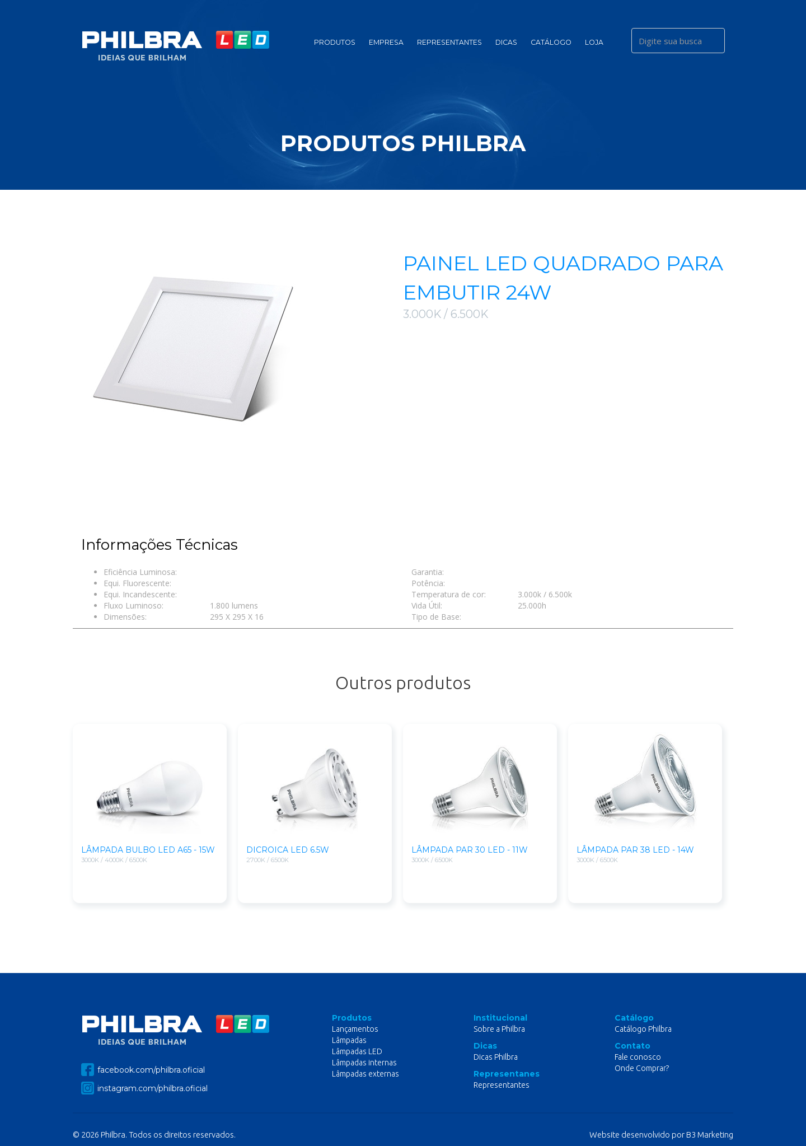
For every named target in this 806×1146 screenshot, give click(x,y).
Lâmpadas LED (357, 1051)
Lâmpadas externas (365, 1073)
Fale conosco (638, 1057)
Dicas (506, 42)
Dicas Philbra (496, 1057)
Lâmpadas (349, 1040)
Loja (594, 42)
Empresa (386, 42)
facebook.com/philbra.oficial (143, 1069)
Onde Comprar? (642, 1068)
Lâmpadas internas (364, 1062)
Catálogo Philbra (643, 1029)
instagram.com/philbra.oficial (144, 1088)
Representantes (449, 42)
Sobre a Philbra (499, 1029)
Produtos (334, 42)
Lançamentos (355, 1029)
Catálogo (551, 42)
